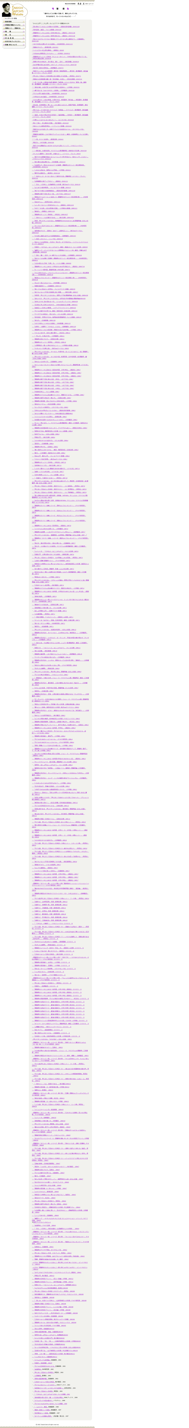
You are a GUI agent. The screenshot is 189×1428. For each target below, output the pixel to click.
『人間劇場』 (37, 1375)
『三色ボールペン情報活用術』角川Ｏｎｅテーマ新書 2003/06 (54, 1319)
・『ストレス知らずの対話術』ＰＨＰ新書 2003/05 (49, 1325)
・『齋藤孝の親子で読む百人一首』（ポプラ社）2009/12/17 (51, 194)
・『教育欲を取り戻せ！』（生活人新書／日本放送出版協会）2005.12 (55, 802)
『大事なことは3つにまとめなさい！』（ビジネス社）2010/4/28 (53, 120)
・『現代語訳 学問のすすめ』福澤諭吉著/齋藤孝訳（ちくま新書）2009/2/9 (56, 317)
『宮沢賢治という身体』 (41, 1413)
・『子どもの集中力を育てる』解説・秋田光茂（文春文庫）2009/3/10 (54, 311)
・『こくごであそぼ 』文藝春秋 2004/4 (45, 1215)
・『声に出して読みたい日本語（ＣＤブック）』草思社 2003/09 (53, 1291)
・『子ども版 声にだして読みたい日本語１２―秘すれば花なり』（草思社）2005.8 (59, 848)
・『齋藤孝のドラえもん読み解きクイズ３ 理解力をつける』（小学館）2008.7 (58, 395)
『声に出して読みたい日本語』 (43, 1391)
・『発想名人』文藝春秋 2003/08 (43, 1297)
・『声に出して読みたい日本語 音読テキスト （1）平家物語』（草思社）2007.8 (59, 492)
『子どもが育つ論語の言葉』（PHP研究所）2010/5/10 (49, 93)
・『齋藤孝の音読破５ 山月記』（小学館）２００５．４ (51, 962)
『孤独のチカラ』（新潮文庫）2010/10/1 (45, 47)
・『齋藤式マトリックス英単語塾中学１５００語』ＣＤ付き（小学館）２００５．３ (59, 1020)
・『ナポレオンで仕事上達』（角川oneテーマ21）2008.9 (50, 348)
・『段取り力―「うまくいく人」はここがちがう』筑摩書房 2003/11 (54, 1285)
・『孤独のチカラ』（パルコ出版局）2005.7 (46, 865)
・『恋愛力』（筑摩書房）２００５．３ (45, 986)
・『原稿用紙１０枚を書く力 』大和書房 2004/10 (48, 1121)
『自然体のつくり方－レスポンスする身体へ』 (48, 1388)
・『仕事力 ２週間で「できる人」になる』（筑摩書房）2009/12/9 (54, 326)
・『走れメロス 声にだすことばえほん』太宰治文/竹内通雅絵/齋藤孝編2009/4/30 (58, 298)
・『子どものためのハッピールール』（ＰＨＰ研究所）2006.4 (52, 739)
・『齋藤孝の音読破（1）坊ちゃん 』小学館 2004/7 (49, 1188)
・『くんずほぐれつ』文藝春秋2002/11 (44, 1357)
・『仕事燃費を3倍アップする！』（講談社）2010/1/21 (50, 181)
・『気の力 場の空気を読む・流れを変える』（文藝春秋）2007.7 (53, 543)
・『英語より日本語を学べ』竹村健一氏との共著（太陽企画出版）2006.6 (56, 704)
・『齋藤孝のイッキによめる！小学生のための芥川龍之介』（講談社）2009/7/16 (58, 266)
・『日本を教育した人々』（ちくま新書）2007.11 (48, 475)
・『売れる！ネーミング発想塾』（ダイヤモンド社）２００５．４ (54, 969)
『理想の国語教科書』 (40, 1379)
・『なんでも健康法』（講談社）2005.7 (45, 868)
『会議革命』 (37, 1369)
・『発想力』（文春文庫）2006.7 (42, 691)
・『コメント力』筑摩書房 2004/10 (44, 1117)
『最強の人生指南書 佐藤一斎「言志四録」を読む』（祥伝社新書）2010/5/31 (57, 79)
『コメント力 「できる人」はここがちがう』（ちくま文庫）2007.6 (55, 551)
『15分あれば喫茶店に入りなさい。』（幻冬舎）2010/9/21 (51, 53)
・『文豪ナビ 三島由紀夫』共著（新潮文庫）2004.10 (49, 920)
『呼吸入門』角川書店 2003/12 (43, 1275)
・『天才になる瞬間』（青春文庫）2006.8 (45, 668)
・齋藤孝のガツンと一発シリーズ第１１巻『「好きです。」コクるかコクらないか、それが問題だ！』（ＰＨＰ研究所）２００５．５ (60, 958)
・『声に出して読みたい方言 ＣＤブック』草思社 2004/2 (51, 1253)
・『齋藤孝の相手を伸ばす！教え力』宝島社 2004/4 (49, 1204)
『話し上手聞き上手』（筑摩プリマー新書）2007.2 (50, 611)
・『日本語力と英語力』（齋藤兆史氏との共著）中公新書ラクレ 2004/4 (56, 1207)
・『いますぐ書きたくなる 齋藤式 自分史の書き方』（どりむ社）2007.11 (56, 468)
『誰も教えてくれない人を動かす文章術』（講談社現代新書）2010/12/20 (56, 26)
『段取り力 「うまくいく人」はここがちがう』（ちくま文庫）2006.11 (56, 648)
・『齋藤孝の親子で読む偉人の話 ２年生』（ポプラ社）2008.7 (53, 382)
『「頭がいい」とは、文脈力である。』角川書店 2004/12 (52, 1084)
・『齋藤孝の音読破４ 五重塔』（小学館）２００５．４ (51, 965)
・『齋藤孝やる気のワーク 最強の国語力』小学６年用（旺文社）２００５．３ (58, 1002)
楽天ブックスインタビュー (42, 1222)
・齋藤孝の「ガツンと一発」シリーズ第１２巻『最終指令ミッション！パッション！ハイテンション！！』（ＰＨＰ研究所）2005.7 (60, 884)
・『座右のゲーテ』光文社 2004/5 (43, 1198)
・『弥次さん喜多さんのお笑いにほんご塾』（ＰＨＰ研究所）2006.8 (54, 665)
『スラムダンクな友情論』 (42, 1360)
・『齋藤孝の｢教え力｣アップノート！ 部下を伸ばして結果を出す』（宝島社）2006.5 (60, 725)
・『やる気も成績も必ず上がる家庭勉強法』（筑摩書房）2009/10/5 (54, 236)
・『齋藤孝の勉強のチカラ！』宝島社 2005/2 (47, 1047)
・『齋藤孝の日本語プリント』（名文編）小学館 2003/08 (51, 1310)
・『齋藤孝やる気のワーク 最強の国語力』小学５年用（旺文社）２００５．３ (58, 1005)
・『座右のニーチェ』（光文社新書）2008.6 (46, 404)
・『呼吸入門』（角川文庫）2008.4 (43, 437)
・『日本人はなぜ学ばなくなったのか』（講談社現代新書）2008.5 (53, 410)
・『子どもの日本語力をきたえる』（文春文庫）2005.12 (50, 806)
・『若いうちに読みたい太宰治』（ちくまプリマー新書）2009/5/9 (53, 289)
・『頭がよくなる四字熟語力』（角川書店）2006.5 (48, 715)
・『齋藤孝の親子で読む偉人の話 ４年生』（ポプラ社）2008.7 (53, 388)
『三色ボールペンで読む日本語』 (44, 1382)
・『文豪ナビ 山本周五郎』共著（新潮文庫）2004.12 (49, 902)
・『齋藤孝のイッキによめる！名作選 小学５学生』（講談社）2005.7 (55, 877)
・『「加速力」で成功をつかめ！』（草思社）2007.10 (49, 478)
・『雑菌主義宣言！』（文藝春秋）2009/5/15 (46, 286)
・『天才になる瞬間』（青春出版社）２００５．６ (49, 945)
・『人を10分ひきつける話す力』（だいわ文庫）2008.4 (50, 440)
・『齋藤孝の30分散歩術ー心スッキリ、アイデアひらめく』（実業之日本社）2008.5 (59, 428)
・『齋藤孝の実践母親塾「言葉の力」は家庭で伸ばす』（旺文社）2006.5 (56, 722)
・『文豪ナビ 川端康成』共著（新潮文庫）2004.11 (49, 908)
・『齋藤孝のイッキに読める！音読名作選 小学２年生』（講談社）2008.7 (56, 373)
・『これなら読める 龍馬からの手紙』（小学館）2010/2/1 (51, 170)
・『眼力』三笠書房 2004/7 (41, 1176)
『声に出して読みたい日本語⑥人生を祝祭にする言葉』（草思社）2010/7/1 (56, 76)
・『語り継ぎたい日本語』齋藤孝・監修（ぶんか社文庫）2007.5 (53, 569)
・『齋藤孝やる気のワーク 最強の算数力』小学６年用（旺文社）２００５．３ (58, 1011)
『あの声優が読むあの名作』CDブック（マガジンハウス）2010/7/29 (54, 65)
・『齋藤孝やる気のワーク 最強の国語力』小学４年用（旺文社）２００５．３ (58, 1008)
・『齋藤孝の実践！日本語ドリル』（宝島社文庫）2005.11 (51, 819)
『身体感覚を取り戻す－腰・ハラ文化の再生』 (48, 1397)
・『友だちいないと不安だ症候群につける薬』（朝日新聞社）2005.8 (54, 861)
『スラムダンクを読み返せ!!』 (43, 1400)
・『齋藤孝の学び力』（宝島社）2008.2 (45, 447)
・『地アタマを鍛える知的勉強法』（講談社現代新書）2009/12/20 (53, 191)
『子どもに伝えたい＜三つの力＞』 (45, 1385)
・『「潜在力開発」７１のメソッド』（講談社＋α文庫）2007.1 (52, 617)
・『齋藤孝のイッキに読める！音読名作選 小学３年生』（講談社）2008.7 (56, 376)
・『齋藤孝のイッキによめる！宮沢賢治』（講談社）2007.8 (51, 525)
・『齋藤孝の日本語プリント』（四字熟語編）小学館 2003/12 (52, 1282)
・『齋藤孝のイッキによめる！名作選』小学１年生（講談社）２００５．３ (57, 995)
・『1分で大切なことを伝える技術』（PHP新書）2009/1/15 (51, 323)
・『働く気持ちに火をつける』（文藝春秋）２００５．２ (51, 1033)
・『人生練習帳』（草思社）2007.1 (43, 614)
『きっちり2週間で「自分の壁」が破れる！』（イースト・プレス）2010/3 (56, 154)
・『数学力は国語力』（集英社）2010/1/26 (46, 173)
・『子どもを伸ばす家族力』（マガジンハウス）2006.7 (50, 675)
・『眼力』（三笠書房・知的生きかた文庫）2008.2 (48, 453)
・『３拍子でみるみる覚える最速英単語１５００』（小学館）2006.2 (54, 789)
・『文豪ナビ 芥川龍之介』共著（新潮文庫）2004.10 (49, 917)
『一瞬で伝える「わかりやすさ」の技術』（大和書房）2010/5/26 (53, 90)
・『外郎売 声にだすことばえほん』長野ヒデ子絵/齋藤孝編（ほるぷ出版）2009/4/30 (60, 295)
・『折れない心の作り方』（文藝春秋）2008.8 (47, 361)
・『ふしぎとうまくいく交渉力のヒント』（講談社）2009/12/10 (53, 205)
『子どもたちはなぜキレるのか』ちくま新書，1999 (50, 1404)
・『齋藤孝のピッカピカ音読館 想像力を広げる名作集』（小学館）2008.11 (57, 330)
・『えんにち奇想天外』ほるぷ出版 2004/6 (46, 1185)
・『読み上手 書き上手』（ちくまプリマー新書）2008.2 (51, 456)
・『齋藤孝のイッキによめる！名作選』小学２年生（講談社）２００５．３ (57, 992)
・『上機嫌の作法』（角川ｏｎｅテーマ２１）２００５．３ (51, 1027)
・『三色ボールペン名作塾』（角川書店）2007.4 (48, 585)
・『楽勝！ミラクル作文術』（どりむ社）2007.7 (48, 471)
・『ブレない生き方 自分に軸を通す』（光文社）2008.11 (51, 333)
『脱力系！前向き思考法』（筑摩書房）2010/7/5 (47, 68)
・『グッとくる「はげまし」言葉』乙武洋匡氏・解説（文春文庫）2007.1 (56, 620)
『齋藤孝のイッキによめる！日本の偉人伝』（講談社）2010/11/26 (53, 33)
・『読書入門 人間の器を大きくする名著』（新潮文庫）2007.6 (53, 554)
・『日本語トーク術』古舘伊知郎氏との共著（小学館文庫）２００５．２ (56, 1036)
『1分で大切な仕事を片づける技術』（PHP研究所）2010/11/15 (52, 44)
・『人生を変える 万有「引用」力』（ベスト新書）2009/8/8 (51, 263)
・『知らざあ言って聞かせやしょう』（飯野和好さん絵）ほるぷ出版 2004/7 (57, 1179)
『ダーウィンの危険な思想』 (42, 1416)
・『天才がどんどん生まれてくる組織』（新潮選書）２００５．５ (54, 942)
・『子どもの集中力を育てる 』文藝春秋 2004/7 (48, 1173)
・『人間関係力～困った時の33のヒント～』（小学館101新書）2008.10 (55, 345)
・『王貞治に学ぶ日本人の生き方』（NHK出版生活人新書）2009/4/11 (54, 305)
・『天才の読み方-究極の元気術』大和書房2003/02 (48, 1344)
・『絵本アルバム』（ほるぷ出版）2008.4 (45, 434)
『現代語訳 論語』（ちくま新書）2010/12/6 (46, 30)
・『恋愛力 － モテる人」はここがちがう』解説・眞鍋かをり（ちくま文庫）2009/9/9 (60, 247)
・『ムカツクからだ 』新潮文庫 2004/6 (45, 1191)
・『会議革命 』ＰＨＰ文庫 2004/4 (44, 1225)
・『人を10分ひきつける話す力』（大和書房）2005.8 (49, 840)
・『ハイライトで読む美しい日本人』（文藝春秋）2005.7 (51, 871)
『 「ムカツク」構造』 (40, 1407)
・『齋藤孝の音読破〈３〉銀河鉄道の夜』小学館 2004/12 (50, 1087)
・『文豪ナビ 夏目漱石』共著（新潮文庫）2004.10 (49, 914)
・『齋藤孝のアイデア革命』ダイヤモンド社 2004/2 (49, 1250)
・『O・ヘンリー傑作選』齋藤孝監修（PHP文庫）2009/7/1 (51, 270)
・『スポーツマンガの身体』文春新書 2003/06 (47, 1316)
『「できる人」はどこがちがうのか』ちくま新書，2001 (51, 1394)
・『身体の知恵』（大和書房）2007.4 (44, 596)
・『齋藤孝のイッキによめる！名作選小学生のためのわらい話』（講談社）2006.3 (59, 759)
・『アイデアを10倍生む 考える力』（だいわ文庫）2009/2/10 (52, 314)
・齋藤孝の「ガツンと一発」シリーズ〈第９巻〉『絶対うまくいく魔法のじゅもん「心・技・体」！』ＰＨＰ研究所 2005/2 (59, 1043)
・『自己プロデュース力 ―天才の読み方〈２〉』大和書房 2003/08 (55, 1313)
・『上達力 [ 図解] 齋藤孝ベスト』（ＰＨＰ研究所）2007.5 (51, 561)
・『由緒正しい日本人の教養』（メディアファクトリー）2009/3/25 (54, 308)
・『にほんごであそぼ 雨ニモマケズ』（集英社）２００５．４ (53, 951)
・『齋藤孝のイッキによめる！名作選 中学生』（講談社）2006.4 (53, 728)
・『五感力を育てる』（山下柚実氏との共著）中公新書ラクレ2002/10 (55, 1350)
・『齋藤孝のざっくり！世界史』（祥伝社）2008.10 (49, 342)
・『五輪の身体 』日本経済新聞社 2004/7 (46, 1163)
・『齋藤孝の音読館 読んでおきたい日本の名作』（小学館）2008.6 (54, 401)
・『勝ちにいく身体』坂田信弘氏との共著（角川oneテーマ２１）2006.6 (55, 707)
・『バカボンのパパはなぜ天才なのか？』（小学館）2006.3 (51, 783)
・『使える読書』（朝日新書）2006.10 (44, 651)
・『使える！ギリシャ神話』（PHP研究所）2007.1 (48, 623)
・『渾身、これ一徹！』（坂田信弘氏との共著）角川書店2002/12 (53, 1354)
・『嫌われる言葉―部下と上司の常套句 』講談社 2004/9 (51, 1127)
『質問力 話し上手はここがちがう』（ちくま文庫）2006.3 (52, 765)
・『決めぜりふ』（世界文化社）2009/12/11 (46, 202)
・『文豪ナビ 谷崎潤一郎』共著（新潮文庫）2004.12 (49, 905)
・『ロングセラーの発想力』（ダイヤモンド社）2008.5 (50, 407)
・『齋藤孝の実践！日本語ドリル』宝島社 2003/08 (49, 1304)
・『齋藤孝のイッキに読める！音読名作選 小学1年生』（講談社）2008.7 (56, 370)
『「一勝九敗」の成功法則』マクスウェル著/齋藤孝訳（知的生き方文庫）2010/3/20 (59, 151)
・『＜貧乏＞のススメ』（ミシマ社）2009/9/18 (47, 239)
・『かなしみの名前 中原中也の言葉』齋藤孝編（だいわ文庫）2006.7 (55, 688)
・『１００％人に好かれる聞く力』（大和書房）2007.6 (50, 529)
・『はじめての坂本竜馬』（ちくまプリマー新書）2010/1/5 (51, 187)
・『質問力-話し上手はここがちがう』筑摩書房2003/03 (50, 1335)
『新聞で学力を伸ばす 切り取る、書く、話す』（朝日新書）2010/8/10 (55, 62)
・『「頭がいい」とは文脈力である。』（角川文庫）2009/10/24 (53, 217)
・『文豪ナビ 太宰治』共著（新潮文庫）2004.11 (48, 911)
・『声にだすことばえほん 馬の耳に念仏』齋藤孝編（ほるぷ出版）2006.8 (56, 671)
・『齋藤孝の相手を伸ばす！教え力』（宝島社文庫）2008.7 (51, 398)
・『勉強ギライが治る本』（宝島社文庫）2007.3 (48, 604)
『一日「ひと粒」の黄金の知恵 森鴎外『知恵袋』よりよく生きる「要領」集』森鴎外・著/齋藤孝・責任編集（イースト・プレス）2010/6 (59, 83)
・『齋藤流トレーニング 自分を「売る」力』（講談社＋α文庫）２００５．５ (58, 948)
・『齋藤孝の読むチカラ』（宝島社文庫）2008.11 (48, 339)
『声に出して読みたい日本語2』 (44, 1372)
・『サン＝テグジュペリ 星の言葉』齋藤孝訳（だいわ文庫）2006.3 (54, 762)
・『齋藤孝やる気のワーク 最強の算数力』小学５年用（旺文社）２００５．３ (58, 1014)
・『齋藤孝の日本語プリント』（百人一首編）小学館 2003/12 (52, 1279)
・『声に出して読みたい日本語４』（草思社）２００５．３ (51, 983)
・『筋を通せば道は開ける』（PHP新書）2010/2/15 (48, 162)
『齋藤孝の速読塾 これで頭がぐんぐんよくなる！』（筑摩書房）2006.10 (57, 654)
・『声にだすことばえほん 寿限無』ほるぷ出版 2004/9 (50, 1124)
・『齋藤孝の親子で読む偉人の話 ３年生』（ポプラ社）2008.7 (53, 385)
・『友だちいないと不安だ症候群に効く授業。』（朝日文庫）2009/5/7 (55, 292)
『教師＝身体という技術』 (42, 1410)
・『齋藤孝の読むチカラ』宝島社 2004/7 (46, 1170)
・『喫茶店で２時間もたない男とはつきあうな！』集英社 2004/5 (54, 1195)
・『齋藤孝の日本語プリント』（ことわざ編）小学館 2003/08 (52, 1307)
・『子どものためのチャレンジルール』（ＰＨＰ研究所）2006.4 (53, 742)
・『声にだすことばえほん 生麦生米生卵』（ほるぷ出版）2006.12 (54, 629)
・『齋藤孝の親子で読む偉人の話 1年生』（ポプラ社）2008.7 (52, 379)
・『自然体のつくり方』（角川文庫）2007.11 (46, 465)
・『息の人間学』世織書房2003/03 (43, 1329)
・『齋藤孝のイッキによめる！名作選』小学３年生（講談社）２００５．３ (57, 989)
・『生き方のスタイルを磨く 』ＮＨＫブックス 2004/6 (50, 1182)
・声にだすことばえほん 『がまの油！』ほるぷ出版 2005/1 (52, 1039)
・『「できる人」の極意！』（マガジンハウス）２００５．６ (52, 923)
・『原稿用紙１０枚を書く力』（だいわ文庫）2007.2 (49, 608)
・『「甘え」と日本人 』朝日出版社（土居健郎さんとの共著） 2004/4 (55, 1228)
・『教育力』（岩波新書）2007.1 (42, 626)
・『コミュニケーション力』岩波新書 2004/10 (47, 1109)
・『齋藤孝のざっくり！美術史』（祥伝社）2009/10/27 (50, 214)
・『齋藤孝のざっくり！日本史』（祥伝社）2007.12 (49, 462)
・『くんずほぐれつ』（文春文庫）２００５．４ (48, 972)
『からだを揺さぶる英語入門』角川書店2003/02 (48, 1338)
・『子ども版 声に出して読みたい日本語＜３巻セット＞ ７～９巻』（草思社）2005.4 (60, 898)
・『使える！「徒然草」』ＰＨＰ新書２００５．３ (49, 975)
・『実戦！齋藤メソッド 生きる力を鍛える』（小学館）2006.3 (52, 745)
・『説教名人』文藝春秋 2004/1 (42, 1247)
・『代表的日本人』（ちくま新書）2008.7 (45, 392)
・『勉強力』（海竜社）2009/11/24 (43, 211)
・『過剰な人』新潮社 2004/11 (42, 1090)
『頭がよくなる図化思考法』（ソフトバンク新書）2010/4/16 (51, 126)
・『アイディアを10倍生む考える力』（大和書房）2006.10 (51, 657)
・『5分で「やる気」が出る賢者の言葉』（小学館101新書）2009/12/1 (54, 208)
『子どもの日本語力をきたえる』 (44, 1366)
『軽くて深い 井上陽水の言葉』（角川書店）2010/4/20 (50, 123)
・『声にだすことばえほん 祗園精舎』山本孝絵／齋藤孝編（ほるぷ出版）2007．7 (59, 535)
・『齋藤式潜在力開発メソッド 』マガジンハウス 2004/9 (51, 1135)
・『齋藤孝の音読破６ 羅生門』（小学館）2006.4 (48, 736)
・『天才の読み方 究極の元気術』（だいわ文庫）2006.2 (51, 786)
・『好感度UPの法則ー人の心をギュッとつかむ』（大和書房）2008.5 (54, 420)
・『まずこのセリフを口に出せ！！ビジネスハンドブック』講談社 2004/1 (56, 1272)
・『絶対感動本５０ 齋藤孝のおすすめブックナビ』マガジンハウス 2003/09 (57, 1294)
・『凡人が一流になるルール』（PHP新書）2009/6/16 (49, 283)
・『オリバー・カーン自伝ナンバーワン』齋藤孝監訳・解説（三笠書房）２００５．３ (60, 1023)
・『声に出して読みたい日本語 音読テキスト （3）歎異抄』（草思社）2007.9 (58, 486)
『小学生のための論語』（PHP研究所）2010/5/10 (48, 97)
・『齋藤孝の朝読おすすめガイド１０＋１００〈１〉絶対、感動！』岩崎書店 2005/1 (60, 1055)
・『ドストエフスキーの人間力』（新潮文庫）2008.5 (49, 417)
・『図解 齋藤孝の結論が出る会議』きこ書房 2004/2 (50, 1259)
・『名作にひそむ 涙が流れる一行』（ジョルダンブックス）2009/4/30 (55, 301)
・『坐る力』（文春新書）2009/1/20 (43, 320)
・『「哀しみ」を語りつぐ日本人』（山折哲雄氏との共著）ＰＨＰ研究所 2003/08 (59, 1300)
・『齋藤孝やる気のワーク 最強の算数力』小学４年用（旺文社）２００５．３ (58, 1017)
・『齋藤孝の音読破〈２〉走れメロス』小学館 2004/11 (50, 1101)
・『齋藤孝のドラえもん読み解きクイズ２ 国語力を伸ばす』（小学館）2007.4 (58, 588)
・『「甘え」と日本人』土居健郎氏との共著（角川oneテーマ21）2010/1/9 (56, 184)
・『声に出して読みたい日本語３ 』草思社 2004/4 (49, 1201)
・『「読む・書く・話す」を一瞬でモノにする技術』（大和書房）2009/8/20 (57, 255)
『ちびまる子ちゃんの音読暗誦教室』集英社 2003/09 (50, 1288)
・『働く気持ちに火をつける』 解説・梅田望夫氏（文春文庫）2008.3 (55, 450)
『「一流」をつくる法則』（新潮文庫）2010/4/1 (47, 139)
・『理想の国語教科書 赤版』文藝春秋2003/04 (47, 1332)
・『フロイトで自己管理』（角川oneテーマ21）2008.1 (49, 459)
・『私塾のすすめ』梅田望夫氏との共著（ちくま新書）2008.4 (52, 431)
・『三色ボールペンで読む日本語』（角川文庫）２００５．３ (52, 954)
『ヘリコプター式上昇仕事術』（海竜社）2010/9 (48, 50)
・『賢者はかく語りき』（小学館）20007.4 (46, 577)
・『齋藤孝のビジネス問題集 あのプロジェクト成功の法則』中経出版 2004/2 (58, 1256)
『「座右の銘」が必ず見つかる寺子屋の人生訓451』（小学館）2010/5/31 (56, 87)
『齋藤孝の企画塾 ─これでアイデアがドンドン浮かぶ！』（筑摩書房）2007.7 (59, 532)
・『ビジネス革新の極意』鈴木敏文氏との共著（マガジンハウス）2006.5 (56, 718)
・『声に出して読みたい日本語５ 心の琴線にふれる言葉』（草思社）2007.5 (57, 557)
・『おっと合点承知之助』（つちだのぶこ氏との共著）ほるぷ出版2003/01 (56, 1347)
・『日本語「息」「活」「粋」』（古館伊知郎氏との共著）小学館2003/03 (56, 1341)
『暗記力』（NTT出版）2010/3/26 (43, 142)
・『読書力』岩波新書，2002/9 (42, 1363)
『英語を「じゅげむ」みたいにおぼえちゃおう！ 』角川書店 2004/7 (56, 1166)
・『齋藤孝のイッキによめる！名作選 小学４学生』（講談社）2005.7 (55, 880)
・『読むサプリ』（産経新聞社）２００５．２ (47, 1030)
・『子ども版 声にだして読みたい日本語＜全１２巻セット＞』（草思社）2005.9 (59, 822)
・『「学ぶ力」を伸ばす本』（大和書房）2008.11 (48, 336)
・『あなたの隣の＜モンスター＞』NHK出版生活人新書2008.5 (52, 413)
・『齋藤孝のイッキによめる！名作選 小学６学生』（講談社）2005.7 (55, 874)
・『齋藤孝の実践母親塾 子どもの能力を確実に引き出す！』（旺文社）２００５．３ (60, 998)
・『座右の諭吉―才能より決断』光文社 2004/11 (48, 1098)
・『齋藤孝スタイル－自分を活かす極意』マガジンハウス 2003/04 (54, 1322)
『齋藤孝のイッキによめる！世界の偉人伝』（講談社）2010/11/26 (53, 36)
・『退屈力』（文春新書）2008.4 (42, 443)
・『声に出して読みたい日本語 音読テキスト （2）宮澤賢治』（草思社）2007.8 (59, 489)
